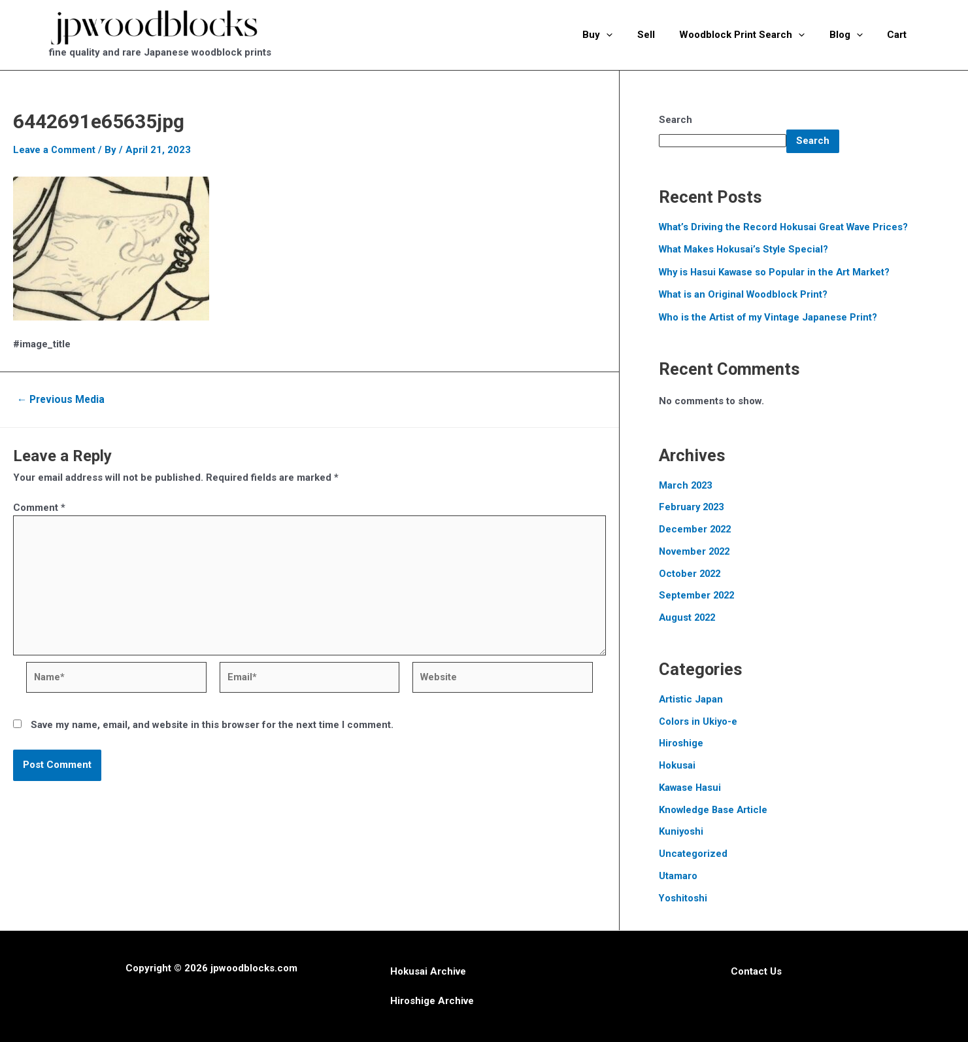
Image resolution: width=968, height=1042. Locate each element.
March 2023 (686, 485)
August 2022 (688, 617)
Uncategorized (693, 854)
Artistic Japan (691, 699)
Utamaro (678, 876)
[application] (628, 35)
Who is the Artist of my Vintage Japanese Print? (769, 317)
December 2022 (696, 529)
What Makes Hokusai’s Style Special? (745, 249)
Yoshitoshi (683, 898)
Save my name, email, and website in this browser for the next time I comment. (212, 727)
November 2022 (696, 551)
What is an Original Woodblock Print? (744, 294)
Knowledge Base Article (714, 810)
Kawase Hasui (690, 787)
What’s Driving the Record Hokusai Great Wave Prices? (785, 227)
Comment (39, 507)
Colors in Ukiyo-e (699, 721)
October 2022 (691, 574)
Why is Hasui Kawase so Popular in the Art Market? (776, 272)
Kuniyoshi (681, 831)
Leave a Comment (54, 150)
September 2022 (698, 595)
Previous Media (62, 399)
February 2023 (693, 507)
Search (675, 120)
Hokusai (677, 765)
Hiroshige (681, 743)
